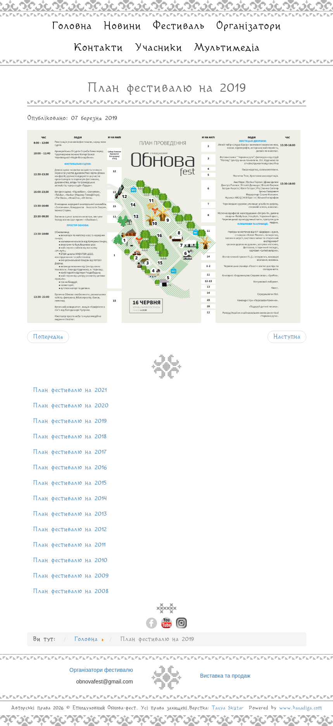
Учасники (158, 48)
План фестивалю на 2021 (70, 390)
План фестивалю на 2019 (70, 421)
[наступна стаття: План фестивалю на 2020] (286, 337)
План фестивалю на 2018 (70, 436)
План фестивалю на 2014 (70, 498)
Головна (72, 26)
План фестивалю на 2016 (70, 467)
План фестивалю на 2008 (71, 591)
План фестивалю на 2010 (70, 560)
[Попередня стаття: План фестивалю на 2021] (48, 337)
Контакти (98, 48)
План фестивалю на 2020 (71, 405)
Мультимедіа (227, 48)
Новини (122, 26)
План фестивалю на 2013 (70, 514)
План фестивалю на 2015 (70, 483)
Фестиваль (178, 26)
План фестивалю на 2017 (70, 452)
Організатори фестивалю (101, 670)
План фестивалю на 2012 (70, 529)
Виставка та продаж (225, 676)
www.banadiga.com (300, 708)
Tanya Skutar (227, 708)
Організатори (248, 26)
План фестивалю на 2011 (69, 545)
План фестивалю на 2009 (71, 576)
